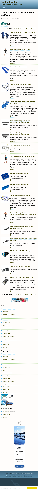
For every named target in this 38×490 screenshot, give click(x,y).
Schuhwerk (5, 325)
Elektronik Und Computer (9, 314)
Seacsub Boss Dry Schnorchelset (21, 84)
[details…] (12, 45)
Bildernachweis (28, 476)
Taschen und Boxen (7, 328)
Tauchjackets (6, 339)
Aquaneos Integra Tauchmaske (20, 195)
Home (3, 7)
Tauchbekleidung (7, 330)
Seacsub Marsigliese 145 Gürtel (20, 266)
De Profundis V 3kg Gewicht (19, 184)
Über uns (8, 476)
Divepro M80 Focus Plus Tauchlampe (22, 277)
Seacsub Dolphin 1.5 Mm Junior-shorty (22, 156)
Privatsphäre (20, 476)
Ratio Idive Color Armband (18, 67)
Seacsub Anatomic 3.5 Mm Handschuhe (23, 32)
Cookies (14, 476)
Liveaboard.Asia (6, 414)
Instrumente (5, 319)
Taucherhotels (19, 469)
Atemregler (5, 311)
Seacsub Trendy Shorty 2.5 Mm (20, 49)
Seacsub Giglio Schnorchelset (20, 145)
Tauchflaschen (6, 333)
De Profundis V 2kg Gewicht (19, 173)
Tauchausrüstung (5, 25)
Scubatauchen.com (15, 473)
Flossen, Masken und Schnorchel (11, 317)
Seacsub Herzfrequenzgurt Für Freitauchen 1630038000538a (20, 133)
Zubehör (5, 347)
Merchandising (6, 322)
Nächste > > (30, 28)
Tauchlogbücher (6, 341)
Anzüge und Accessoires (9, 308)
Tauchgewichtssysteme (8, 336)
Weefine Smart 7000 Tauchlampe (20, 251)
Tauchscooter (6, 344)
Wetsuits (5, 417)
